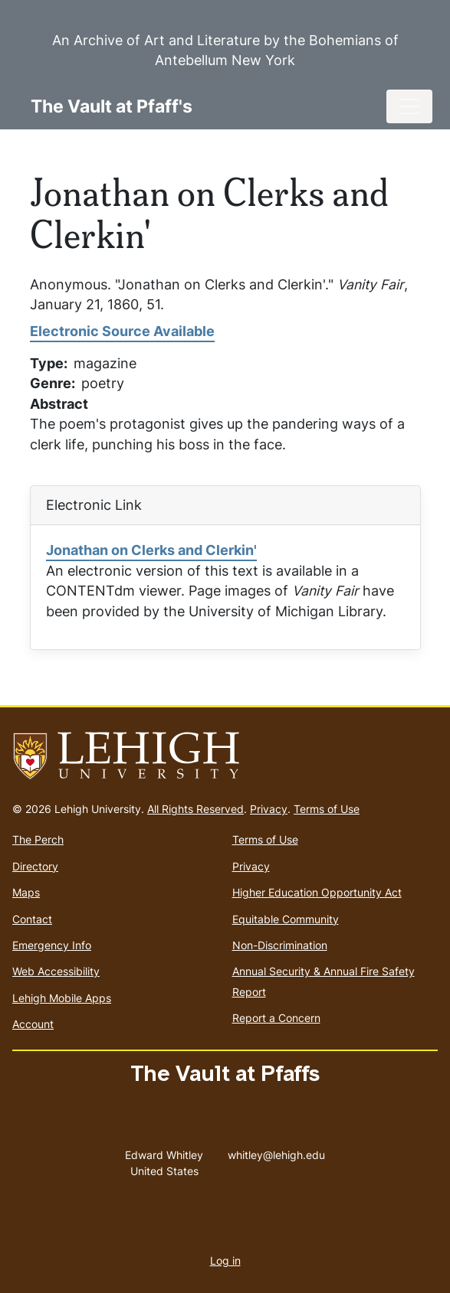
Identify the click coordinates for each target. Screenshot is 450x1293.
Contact (32, 919)
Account (33, 1024)
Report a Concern (276, 1018)
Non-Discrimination (279, 945)
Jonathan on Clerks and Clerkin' (151, 550)
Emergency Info (51, 945)
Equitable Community (285, 919)
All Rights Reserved (195, 809)
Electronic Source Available (122, 331)
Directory (35, 866)
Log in (225, 1260)
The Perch (38, 839)
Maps (26, 892)
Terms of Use (327, 809)
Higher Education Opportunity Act (317, 892)
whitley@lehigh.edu (276, 1151)
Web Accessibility (56, 971)
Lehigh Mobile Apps (61, 998)
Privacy (268, 809)
